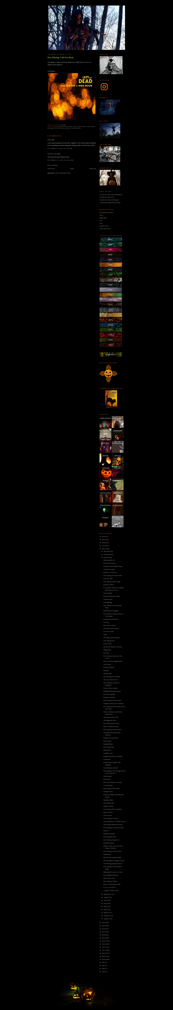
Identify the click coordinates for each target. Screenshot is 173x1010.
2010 (103, 953)
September (107, 894)
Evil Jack (106, 653)
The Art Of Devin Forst (110, 680)
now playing (76, 128)
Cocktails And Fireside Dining (112, 566)
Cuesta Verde (107, 644)
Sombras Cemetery (109, 697)
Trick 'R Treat (107, 815)
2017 (103, 932)
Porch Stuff (106, 779)
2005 (103, 968)
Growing (106, 622)
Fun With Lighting (109, 694)
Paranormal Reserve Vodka (111, 596)
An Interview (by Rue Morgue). (109, 200)
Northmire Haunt (108, 843)
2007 (103, 962)
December (107, 551)
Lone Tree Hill (107, 578)
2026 (103, 536)
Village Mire (107, 650)
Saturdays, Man (108, 800)
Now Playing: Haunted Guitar (112, 575)
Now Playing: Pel (108, 641)
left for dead (60, 128)
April (105, 909)
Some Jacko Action (109, 878)
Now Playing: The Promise (111, 676)
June (105, 903)
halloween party (80, 126)
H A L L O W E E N (109, 887)
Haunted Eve (107, 750)
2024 (103, 542)
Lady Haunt (107, 664)
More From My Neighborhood (112, 661)
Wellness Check (108, 806)
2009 (103, 956)
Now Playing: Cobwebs (110, 818)
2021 (103, 922)
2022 (103, 549)
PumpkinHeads (108, 744)
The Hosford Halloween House (113, 824)
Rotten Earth (107, 741)
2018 (103, 929)
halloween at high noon (63, 126)
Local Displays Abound (110, 768)
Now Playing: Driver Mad (111, 788)
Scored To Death (108, 631)
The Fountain (107, 776)
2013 (103, 944)
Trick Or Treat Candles (110, 688)
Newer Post (51, 168)
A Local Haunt (107, 785)
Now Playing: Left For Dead (60, 57)
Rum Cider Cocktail (109, 625)
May (105, 906)
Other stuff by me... (106, 228)
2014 (103, 941)
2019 (103, 926)
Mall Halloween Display (110, 611)
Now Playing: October (110, 881)
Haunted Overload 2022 (110, 619)
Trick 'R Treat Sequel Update (112, 857)
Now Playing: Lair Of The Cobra (113, 827)
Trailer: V (106, 831)
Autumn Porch (107, 599)
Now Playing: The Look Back (112, 809)
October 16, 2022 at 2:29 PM (60, 148)
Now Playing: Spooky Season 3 (113, 863)
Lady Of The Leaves (109, 563)
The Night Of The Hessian (111, 637)
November (107, 554)
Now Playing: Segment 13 (111, 840)
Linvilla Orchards (108, 667)
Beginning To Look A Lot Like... (113, 872)
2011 (103, 950)
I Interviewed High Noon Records (110, 202)
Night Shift (103, 218)
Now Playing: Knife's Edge (111, 581)
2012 (103, 947)
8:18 (101, 220)
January (106, 919)
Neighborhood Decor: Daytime (113, 756)
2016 (103, 935)
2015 (103, 938)
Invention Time (108, 791)
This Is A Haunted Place (110, 726)
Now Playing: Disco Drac (111, 723)
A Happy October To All (110, 890)
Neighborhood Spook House (112, 691)
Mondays (106, 670)
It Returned (106, 759)
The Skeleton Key (108, 803)
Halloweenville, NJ (109, 560)
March (106, 912)
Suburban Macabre (109, 834)
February (107, 916)
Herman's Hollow (108, 585)
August (106, 897)
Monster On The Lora (110, 572)
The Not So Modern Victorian (112, 647)
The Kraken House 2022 (110, 717)
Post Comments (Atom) (63, 173)
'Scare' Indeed (107, 593)
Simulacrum (107, 854)
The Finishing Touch (109, 837)
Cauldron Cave (108, 753)
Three (105, 634)
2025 (103, 539)
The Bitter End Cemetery (111, 628)
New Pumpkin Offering (110, 875)
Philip (49, 139)
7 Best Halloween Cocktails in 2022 (114, 821)
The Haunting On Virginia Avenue (113, 860)
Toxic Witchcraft (108, 747)
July (105, 900)
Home (72, 168)
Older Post (92, 168)
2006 (103, 965)
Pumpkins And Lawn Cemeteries (113, 703)
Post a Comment (53, 165)
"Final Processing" (109, 569)
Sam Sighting (107, 602)
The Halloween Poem (106, 212)
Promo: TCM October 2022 (111, 884)
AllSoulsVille (107, 673)
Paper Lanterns (108, 812)
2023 (103, 546)
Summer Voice (104, 226)
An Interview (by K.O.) (107, 197)
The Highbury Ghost (109, 720)
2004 (103, 972)
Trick (101, 215)
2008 (103, 959)
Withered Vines (52, 154)
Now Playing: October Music (112, 729)
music (68, 128)
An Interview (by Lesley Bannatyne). (111, 194)
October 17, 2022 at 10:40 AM (60, 160)
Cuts (101, 223)
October (106, 557)
